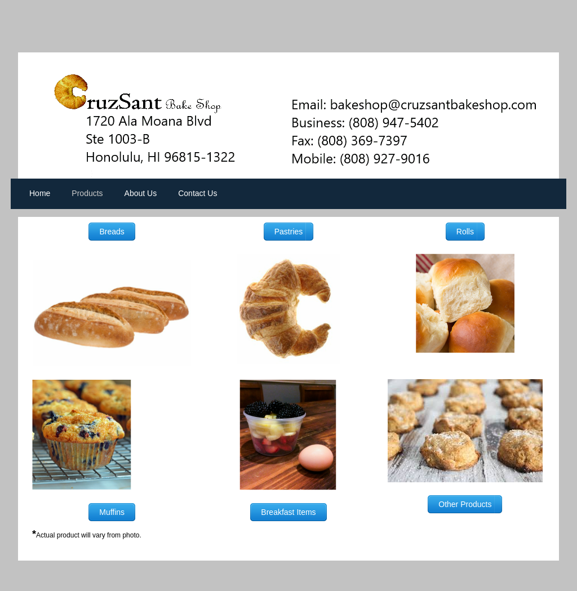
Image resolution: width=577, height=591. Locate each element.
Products (87, 193)
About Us (141, 193)
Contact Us (197, 193)
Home (39, 193)
